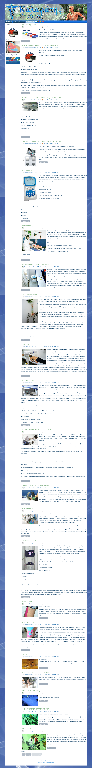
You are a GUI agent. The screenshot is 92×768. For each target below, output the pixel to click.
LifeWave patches (29, 25)
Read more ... (26, 41)
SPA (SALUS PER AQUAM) (33, 691)
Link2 (46, 760)
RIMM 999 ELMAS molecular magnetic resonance (42, 97)
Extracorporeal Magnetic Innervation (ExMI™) (40, 45)
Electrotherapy (27, 226)
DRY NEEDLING (29, 601)
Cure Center (30, 21)
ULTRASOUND (28, 380)
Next (36, 754)
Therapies (22, 21)
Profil (15, 21)
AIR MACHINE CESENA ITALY (35, 709)
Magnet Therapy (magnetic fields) (35, 485)
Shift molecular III (29, 541)
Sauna (24, 654)
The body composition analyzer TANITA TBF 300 (41, 141)
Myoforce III (27, 729)
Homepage (9, 21)
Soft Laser (26, 344)
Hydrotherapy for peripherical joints (36, 672)
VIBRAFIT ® (27, 509)
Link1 (42, 760)
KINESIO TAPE (28, 622)
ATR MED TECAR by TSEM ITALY (36, 430)
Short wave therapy (29, 294)
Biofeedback (27, 170)
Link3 (49, 760)
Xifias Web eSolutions (48, 766)
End (40, 754)
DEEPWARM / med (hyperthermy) (35, 264)
